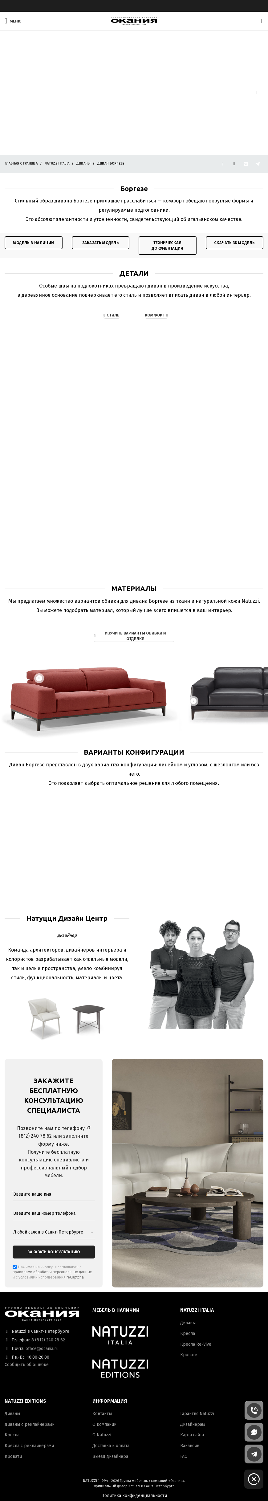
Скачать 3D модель (234, 242)
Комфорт (156, 315)
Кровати (188, 1354)
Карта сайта (192, 1435)
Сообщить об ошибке (27, 1364)
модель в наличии (33, 242)
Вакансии (189, 1445)
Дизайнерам (192, 1424)
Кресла (187, 1333)
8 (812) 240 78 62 (48, 1340)
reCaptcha (75, 1277)
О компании (104, 1424)
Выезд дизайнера (110, 1456)
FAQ (184, 1456)
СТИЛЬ (111, 315)
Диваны (83, 163)
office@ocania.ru (42, 1348)
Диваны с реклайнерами (30, 1424)
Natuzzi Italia (56, 163)
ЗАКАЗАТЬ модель (100, 242)
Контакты (102, 1413)
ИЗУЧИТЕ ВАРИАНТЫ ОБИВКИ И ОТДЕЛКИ (130, 635)
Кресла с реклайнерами (29, 1445)
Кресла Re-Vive (195, 1344)
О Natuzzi (101, 1435)
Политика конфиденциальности (134, 1495)
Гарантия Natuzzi (197, 1413)
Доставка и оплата (110, 1445)
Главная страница (21, 163)
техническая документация (168, 245)
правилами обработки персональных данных (52, 1272)
